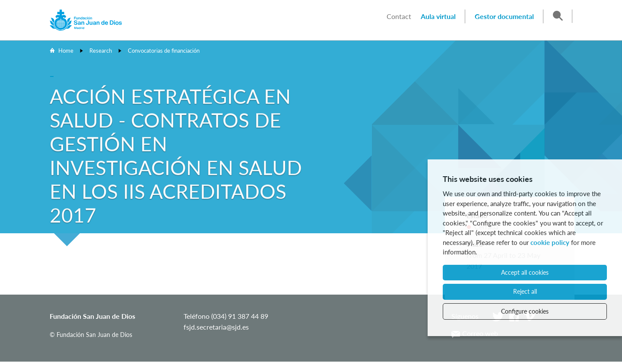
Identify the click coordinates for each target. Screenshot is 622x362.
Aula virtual (438, 16)
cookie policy (549, 242)
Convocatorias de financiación (164, 50)
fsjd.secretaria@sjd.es (216, 327)
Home (65, 50)
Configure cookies (525, 311)
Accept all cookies (525, 272)
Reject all (525, 291)
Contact (399, 16)
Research (100, 50)
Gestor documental (504, 16)
